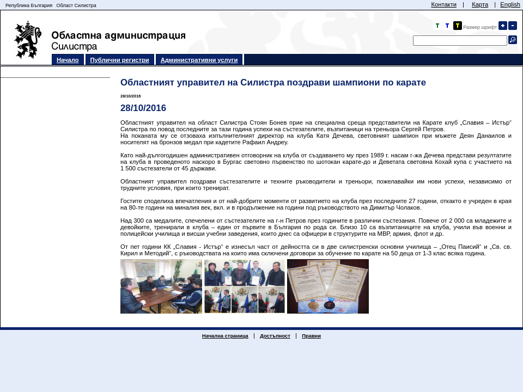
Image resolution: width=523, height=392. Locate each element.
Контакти (444, 4)
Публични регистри (119, 60)
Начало (68, 60)
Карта (480, 4)
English (510, 4)
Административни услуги (199, 60)
